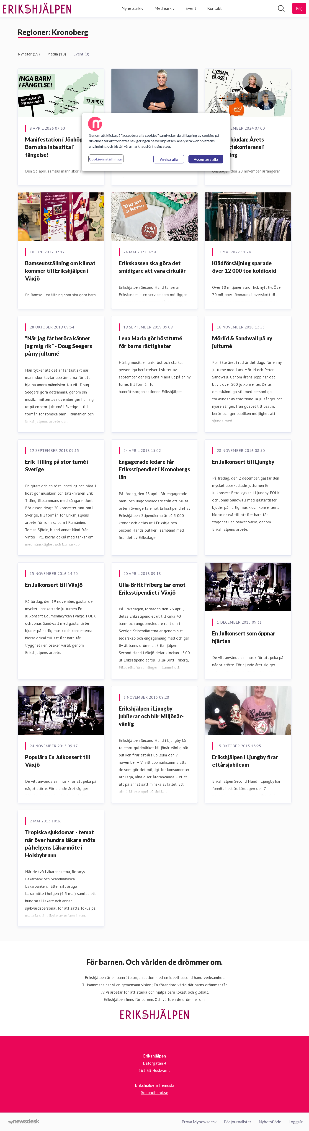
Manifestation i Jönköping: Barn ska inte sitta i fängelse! (58, 147)
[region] (156, 142)
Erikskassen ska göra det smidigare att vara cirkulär (152, 267)
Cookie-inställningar (106, 159)
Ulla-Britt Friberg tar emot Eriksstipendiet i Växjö (152, 588)
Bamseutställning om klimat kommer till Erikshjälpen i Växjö (60, 271)
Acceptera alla (206, 159)
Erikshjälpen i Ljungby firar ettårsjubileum (245, 761)
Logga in (296, 1121)
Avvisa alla (169, 159)
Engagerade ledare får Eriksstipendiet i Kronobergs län (154, 469)
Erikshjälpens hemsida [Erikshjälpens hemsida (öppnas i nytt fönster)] (154, 1085)
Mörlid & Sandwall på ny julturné (242, 342)
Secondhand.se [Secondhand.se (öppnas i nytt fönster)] (154, 1092)
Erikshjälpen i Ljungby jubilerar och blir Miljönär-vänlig (151, 716)
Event (190, 8)
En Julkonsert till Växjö (53, 584)
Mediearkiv (164, 8)
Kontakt (214, 8)
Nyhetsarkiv (132, 8)
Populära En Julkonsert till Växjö (57, 761)
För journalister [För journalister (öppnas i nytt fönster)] (237, 1121)
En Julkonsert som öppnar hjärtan (243, 637)
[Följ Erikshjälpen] (299, 8)
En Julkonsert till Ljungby (243, 461)
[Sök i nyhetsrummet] (281, 8)
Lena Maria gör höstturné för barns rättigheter (150, 342)
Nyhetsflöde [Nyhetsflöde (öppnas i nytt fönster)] (270, 1121)
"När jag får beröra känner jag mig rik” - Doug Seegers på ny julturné (58, 346)
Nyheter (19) (29, 54)
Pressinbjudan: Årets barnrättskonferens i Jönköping (238, 147)
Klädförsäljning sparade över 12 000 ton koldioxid (244, 267)
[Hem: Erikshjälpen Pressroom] (37, 8)
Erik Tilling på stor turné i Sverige (57, 465)
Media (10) (56, 54)
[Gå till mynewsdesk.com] (23, 1122)
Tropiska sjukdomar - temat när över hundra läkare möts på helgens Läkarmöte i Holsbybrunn (60, 843)
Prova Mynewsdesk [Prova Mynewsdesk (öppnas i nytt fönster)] (199, 1121)
